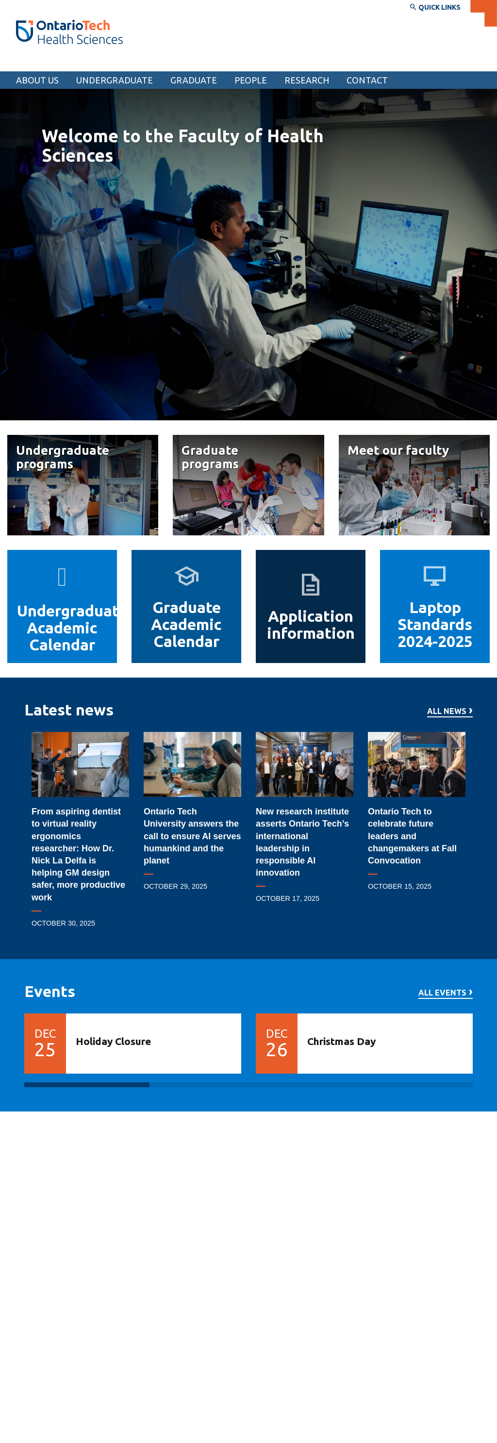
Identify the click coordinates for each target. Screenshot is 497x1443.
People (250, 80)
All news (446, 711)
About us (37, 80)
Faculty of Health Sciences (75, 62)
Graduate (193, 80)
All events (442, 993)
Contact (367, 80)
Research (306, 80)
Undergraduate (114, 80)
